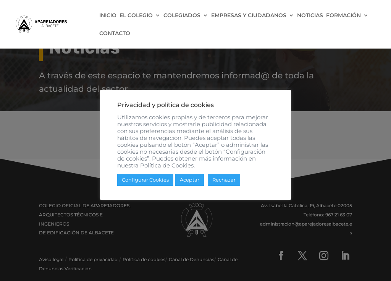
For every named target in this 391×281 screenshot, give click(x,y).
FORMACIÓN (343, 16)
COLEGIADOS (181, 16)
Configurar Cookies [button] (145, 180)
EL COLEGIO (136, 16)
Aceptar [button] (189, 180)
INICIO (107, 16)
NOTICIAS (310, 16)
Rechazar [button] (224, 180)
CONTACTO (114, 34)
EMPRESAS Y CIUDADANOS (248, 16)
